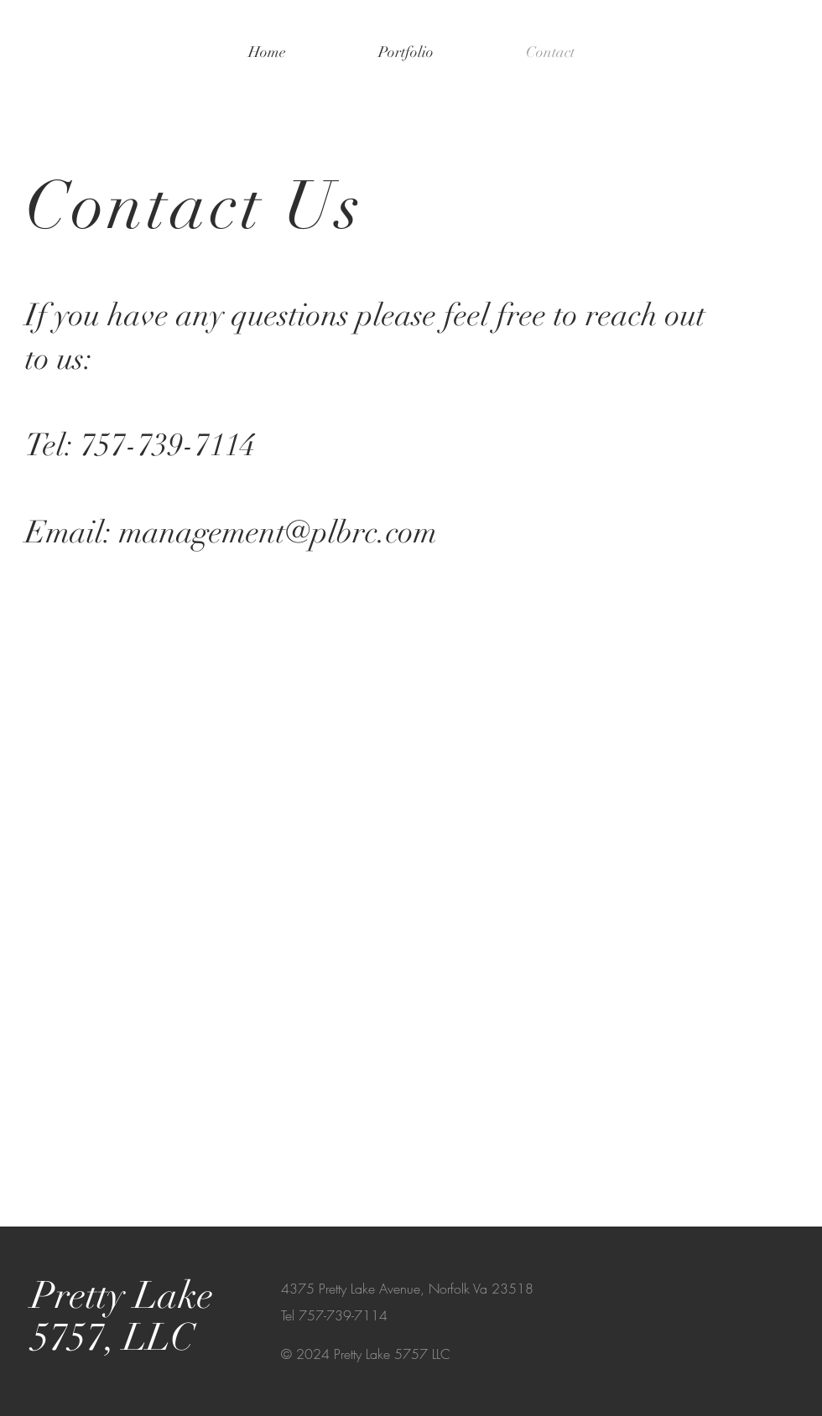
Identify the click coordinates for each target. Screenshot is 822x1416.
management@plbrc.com (278, 532)
